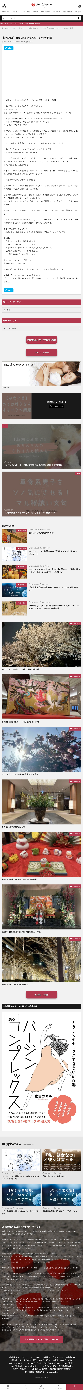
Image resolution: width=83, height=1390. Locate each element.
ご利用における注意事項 (34, 1372)
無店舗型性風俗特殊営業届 (60, 1369)
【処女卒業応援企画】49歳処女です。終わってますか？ (21, 1212)
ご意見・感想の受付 (20, 1369)
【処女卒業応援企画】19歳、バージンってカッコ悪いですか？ (53, 588)
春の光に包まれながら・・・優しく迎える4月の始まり (22, 669)
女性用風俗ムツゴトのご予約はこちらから (41, 1339)
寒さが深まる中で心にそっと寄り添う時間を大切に (21, 879)
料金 (8, 1387)
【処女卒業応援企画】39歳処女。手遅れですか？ (60, 1211)
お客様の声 (56, 12)
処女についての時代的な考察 (41, 533)
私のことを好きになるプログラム (59, 1360)
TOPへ (74, 1387)
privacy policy (52, 1372)
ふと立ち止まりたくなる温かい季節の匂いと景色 (20, 774)
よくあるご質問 (30, 1360)
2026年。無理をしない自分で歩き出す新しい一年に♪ (21, 932)
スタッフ (41, 1387)
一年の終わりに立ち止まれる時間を (15, 984)
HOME (6, 28)
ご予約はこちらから (41, 352)
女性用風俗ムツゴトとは (10, 12)
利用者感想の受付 (66, 1366)
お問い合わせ (67, 12)
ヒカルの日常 (76, 623)
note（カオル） (16, 1366)
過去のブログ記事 (42, 995)
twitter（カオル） (16, 1363)
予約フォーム (45, 12)
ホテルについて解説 (39, 1369)
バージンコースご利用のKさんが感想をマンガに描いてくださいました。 (54, 552)
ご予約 (25, 1387)
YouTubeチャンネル (52, 1363)
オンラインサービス (49, 1366)
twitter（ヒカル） (34, 1363)
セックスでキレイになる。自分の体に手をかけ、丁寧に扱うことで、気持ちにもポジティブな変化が (54, 570)
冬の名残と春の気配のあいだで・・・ (16, 827)
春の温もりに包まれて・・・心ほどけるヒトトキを (21, 722)
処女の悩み (32, 28)
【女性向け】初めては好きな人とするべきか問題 (56, 28)
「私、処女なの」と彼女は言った (54, 1176)
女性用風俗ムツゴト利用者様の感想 (41, 340)
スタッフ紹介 (25, 12)
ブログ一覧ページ (18, 28)
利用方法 (36, 12)
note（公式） (68, 1363)
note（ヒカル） (31, 1366)
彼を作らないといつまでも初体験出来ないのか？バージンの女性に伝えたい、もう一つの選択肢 (54, 607)
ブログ (41, 1360)
